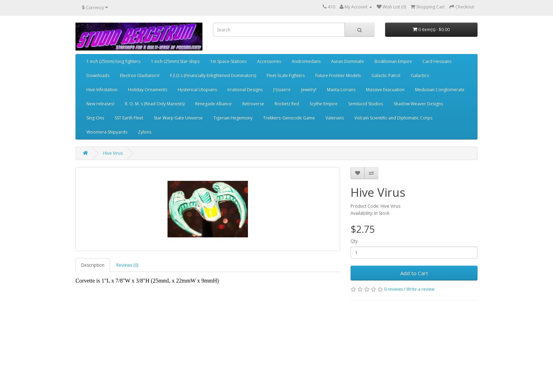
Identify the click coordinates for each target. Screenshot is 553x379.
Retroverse (253, 104)
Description (92, 265)
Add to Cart (414, 273)
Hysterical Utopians (197, 90)
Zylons (144, 132)
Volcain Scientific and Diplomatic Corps (393, 118)
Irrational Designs (245, 90)
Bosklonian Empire (393, 61)
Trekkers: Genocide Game (289, 118)
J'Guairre (282, 90)
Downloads (97, 75)
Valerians (335, 118)
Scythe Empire (324, 104)
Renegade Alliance (213, 104)
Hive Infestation (101, 90)
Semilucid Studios (365, 104)
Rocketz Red (287, 104)
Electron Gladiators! (139, 75)
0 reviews (393, 289)
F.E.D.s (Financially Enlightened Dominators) (213, 75)
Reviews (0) (127, 265)
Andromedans (306, 61)
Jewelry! (308, 90)
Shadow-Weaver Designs (418, 104)
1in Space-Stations (228, 61)
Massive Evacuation (385, 90)
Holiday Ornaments (147, 90)
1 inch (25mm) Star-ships (175, 61)
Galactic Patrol (385, 75)
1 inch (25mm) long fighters (113, 61)
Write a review (420, 289)
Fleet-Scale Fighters (286, 75)
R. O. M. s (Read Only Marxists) (154, 104)
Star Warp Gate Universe (178, 118)
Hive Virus (113, 153)
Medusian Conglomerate (439, 90)
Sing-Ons (95, 118)
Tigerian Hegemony (233, 118)
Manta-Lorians (341, 90)
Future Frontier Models (338, 75)
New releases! (100, 104)
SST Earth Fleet (129, 118)
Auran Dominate (347, 61)
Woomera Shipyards (106, 132)
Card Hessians (437, 61)
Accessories (269, 61)
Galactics (420, 75)
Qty (354, 241)
